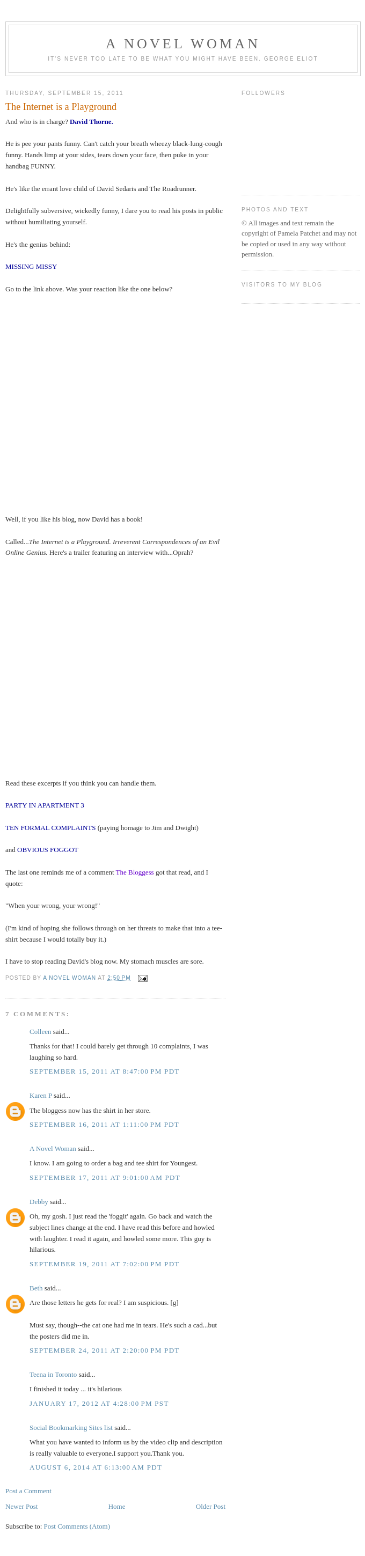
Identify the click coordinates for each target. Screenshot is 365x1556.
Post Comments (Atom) (77, 1526)
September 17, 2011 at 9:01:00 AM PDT (105, 1177)
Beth (36, 1288)
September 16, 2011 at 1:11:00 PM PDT (104, 1124)
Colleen (40, 1031)
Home (117, 1506)
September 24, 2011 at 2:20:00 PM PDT (105, 1350)
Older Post (210, 1506)
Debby (39, 1202)
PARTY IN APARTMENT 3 (44, 805)
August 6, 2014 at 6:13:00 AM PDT (96, 1467)
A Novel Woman (183, 44)
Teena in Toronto (53, 1374)
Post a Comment (28, 1491)
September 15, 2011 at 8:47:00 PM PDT (105, 1071)
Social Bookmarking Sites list (71, 1427)
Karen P (41, 1095)
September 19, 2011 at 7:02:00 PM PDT (105, 1264)
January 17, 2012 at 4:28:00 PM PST (99, 1403)
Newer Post (21, 1506)
